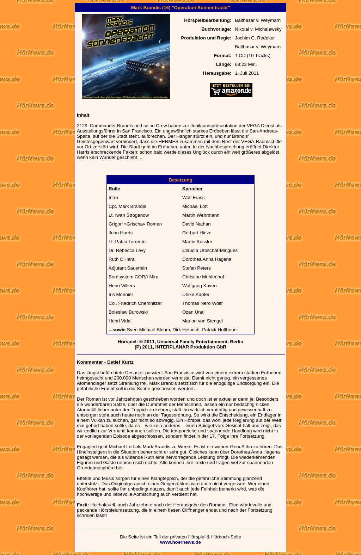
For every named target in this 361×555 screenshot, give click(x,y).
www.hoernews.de (180, 542)
